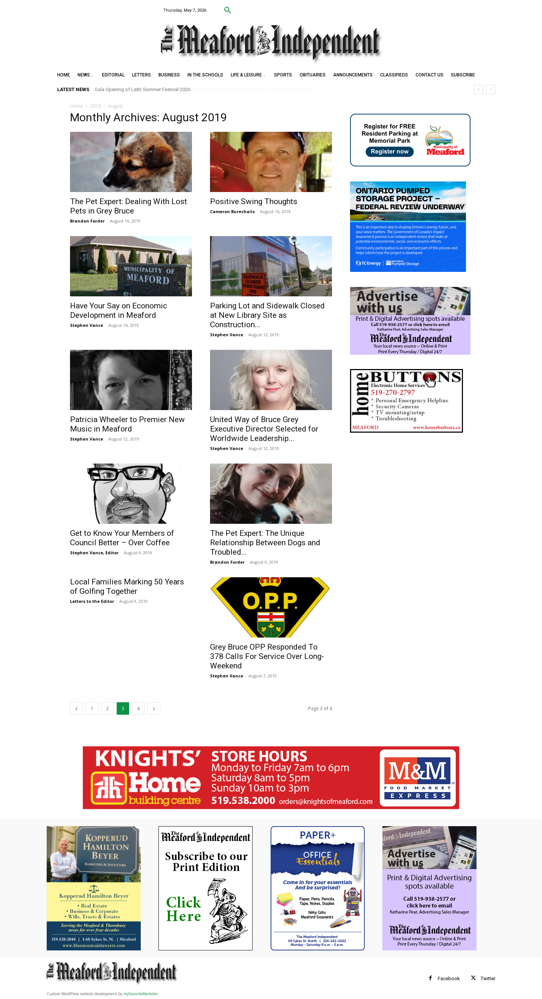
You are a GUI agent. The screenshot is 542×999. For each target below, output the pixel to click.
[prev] (478, 89)
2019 (95, 106)
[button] (228, 11)
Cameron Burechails (232, 211)
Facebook (449, 978)
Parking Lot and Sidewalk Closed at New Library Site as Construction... (267, 315)
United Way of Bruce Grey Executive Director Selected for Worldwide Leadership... (264, 429)
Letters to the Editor (92, 601)
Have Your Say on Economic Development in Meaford (118, 310)
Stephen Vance (86, 325)
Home (76, 106)
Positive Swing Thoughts (253, 201)
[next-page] (154, 708)
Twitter (488, 978)
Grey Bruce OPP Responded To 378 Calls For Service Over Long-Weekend (267, 656)
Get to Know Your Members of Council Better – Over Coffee (122, 538)
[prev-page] (76, 708)
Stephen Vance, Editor (94, 552)
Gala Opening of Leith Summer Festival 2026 (142, 89)
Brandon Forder (87, 221)
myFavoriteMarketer (140, 993)
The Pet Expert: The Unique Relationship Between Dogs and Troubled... (265, 543)
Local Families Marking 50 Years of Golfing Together (127, 586)
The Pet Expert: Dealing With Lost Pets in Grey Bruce (128, 206)
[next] (490, 89)
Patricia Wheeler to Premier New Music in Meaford (127, 424)
